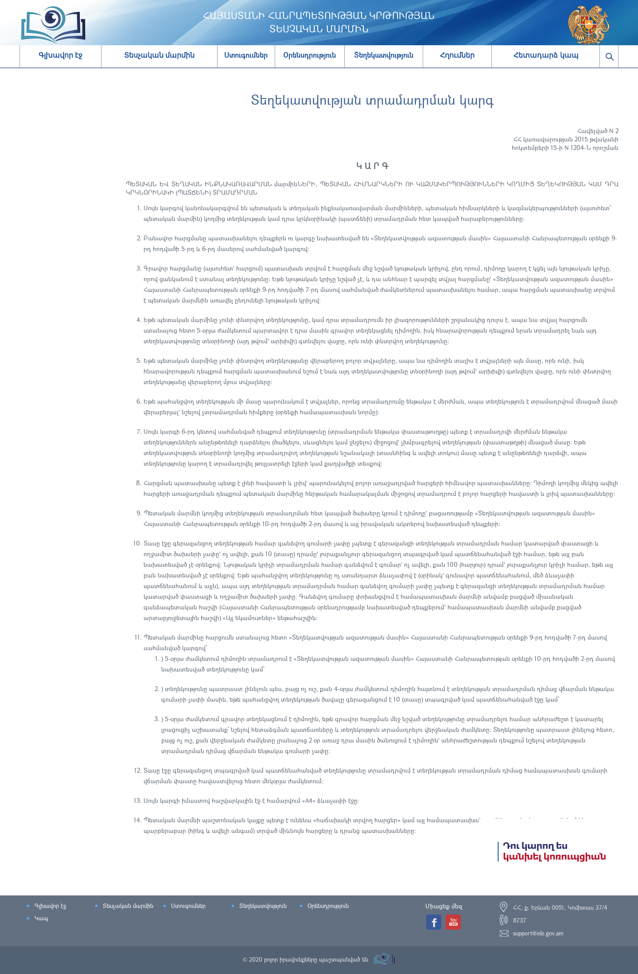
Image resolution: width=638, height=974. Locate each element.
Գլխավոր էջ (60, 55)
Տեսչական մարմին (159, 55)
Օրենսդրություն (328, 906)
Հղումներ (457, 55)
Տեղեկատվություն (263, 906)
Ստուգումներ (188, 906)
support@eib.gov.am (538, 933)
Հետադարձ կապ (546, 55)
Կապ (41, 918)
